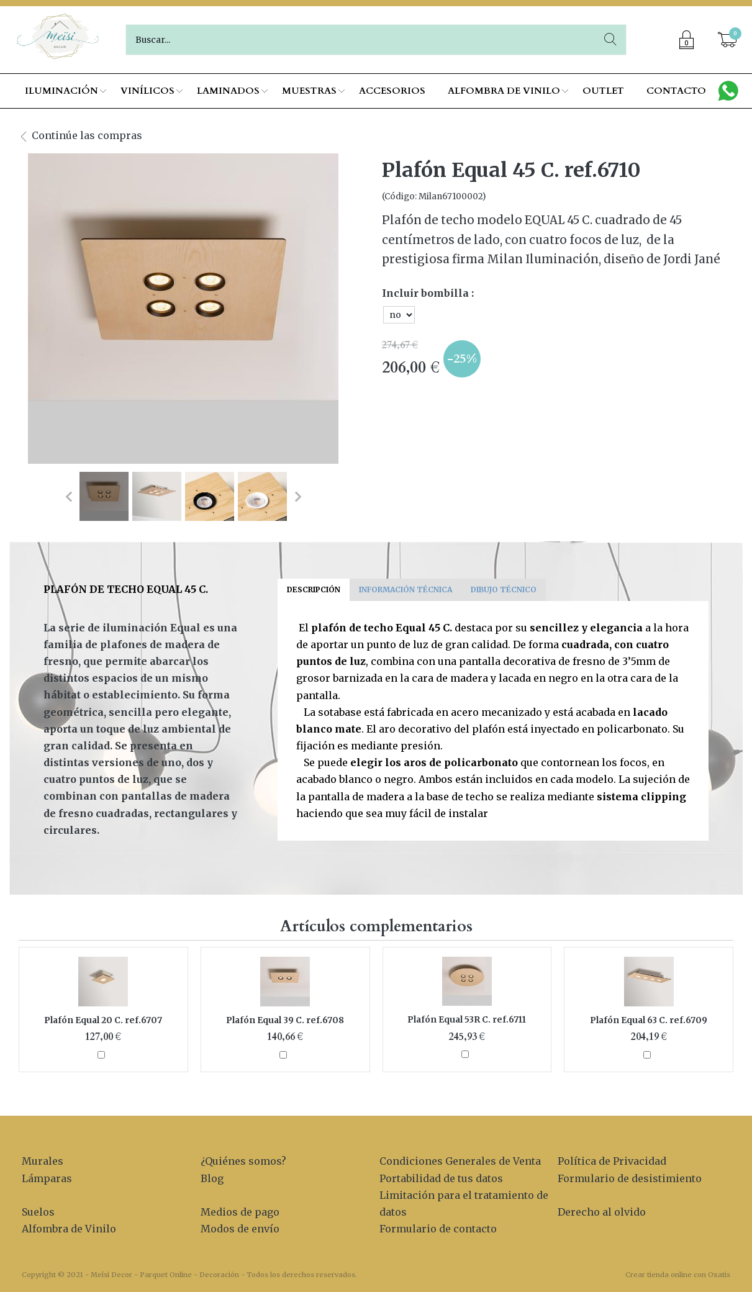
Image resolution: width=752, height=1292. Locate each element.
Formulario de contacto (438, 1228)
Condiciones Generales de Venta (460, 1161)
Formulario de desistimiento (630, 1178)
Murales (42, 1161)
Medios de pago (240, 1212)
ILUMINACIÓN (61, 90)
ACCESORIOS (392, 90)
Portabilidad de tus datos (441, 1178)
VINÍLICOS (147, 90)
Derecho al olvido (602, 1212)
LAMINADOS (228, 90)
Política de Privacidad (612, 1161)
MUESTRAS (309, 90)
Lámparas (47, 1178)
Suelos (38, 1212)
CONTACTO (676, 90)
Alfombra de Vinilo (69, 1228)
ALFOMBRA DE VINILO (504, 90)
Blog (212, 1178)
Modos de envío (240, 1228)
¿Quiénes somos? (243, 1161)
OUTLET (603, 90)
